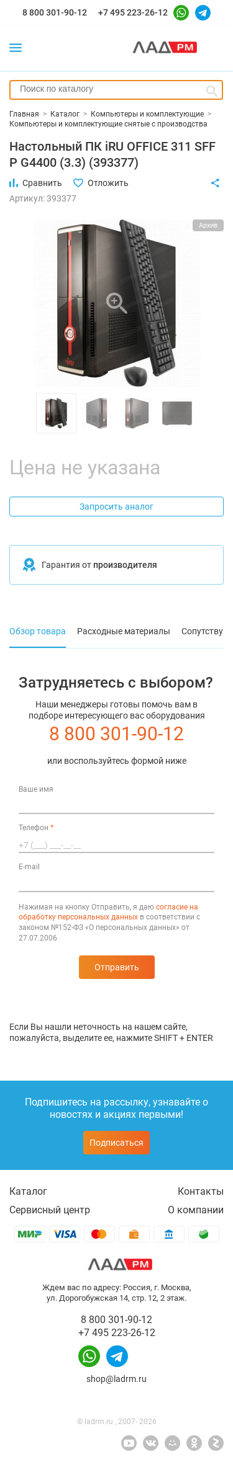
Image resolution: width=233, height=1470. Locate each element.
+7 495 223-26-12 (133, 12)
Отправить (116, 967)
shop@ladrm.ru (116, 1379)
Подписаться (116, 1143)
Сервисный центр (49, 1210)
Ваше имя (36, 789)
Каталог (28, 1191)
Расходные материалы (123, 631)
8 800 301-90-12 (54, 12)
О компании (196, 1210)
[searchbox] (116, 88)
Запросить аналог (116, 506)
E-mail (29, 866)
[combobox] (116, 90)
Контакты (201, 1191)
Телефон (36, 827)
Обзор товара (37, 631)
